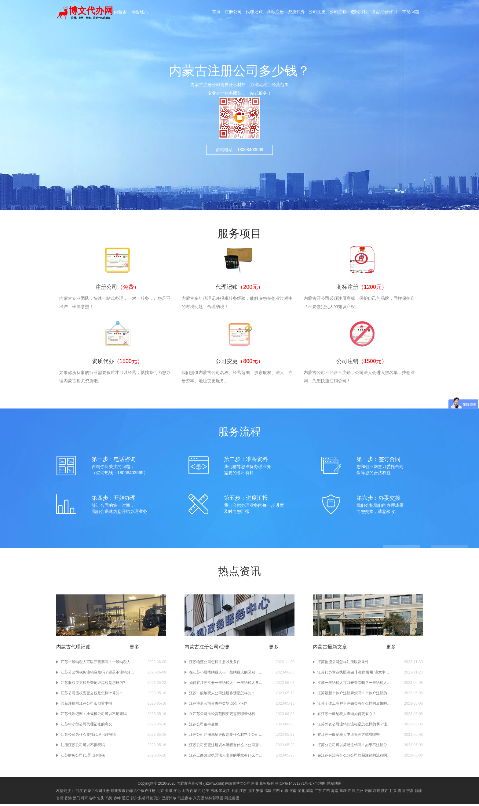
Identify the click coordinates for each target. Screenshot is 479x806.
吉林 (214, 792)
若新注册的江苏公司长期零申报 (86, 705)
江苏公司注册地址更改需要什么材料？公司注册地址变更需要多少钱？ (225, 736)
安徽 (259, 792)
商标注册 (275, 12)
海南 (334, 792)
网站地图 (334, 785)
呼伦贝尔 (153, 800)
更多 (134, 648)
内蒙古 (120, 12)
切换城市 (139, 12)
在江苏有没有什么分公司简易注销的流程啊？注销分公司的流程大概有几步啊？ (354, 757)
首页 (215, 12)
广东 (318, 792)
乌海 (109, 800)
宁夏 (410, 792)
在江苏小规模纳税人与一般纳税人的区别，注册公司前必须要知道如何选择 (225, 674)
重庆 (343, 792)
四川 (351, 792)
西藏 (376, 792)
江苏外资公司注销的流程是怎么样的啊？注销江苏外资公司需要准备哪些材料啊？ (354, 726)
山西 (185, 792)
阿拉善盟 (232, 800)
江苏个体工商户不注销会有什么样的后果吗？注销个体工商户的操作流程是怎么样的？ (354, 705)
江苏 (243, 792)
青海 (401, 792)
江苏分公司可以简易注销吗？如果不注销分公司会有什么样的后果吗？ (354, 747)
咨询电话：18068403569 (239, 149)
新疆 (418, 792)
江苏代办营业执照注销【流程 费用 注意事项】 (354, 674)
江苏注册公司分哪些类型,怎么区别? (218, 705)
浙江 (251, 792)
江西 (276, 792)
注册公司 (232, 12)
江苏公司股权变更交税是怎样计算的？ (92, 695)
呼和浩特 (88, 800)
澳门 (76, 800)
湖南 (309, 792)
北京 (160, 792)
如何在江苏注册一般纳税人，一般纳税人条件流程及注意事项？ (225, 684)
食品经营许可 (386, 12)
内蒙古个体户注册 (140, 792)
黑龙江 (224, 792)
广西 (326, 792)
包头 (100, 800)
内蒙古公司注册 (97, 792)
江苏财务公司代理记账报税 (83, 757)
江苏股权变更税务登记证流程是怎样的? (93, 684)
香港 (68, 800)
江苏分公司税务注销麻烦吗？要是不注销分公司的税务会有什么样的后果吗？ (97, 674)
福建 (268, 792)
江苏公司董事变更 (203, 726)
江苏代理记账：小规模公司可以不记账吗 (94, 715)
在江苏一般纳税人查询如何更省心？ (346, 715)
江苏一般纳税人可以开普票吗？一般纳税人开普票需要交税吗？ (97, 664)
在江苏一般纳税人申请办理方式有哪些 (348, 736)
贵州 (360, 792)
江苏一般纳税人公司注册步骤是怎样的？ (222, 695)
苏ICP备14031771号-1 (293, 785)
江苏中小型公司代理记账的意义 (86, 726)
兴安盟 (198, 800)
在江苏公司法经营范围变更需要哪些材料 (222, 715)
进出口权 (360, 12)
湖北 (301, 792)
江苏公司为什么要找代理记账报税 (88, 736)
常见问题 (412, 12)
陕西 (385, 792)
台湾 (60, 800)
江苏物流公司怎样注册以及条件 (214, 664)
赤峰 (117, 800)
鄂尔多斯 (137, 800)
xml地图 (319, 785)
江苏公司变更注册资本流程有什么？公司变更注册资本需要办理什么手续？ (225, 747)
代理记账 (253, 12)
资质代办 (296, 12)
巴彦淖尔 (169, 800)
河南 (293, 792)
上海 (234, 792)
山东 (284, 792)
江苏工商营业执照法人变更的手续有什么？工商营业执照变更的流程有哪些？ (225, 757)
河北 (177, 792)
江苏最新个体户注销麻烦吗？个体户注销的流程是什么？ (354, 695)
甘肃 (393, 792)
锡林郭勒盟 (214, 800)
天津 (168, 792)
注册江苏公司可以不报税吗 (83, 747)
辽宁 (205, 792)
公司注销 (339, 12)
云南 (368, 792)
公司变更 (318, 12)
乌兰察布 (184, 800)
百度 (79, 792)
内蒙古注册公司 (189, 785)
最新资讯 (118, 792)
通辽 (125, 800)
